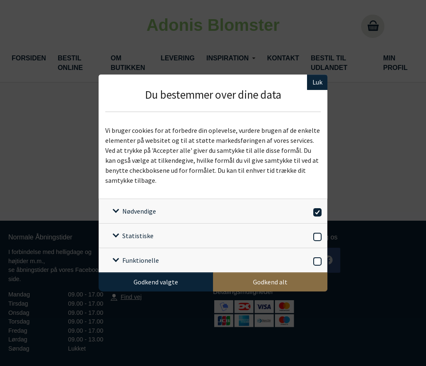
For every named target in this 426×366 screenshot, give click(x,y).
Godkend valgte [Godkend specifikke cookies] (156, 282)
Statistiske (138, 236)
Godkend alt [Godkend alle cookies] (270, 282)
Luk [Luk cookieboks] (317, 82)
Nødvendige (139, 211)
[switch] (316, 211)
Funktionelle (140, 260)
